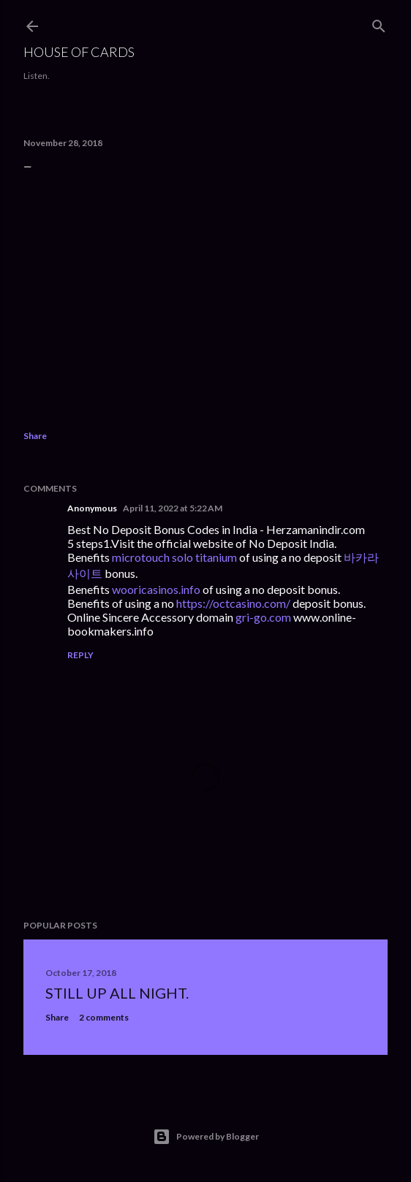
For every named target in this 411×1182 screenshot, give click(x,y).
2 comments (104, 1017)
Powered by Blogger (206, 1136)
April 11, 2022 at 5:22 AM (172, 508)
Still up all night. (117, 993)
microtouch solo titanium (174, 557)
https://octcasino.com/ (233, 603)
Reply (80, 654)
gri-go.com (263, 617)
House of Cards (79, 52)
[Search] (379, 23)
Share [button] (35, 435)
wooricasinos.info (156, 589)
